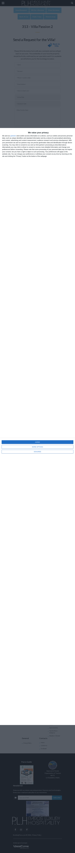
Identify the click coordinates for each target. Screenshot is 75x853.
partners (13, 136)
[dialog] (37, 426)
